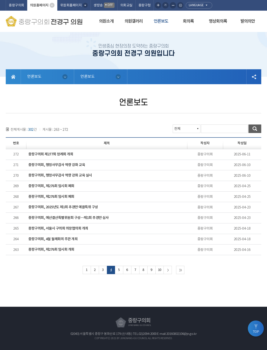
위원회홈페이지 (71, 5)
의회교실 (126, 5)
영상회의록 (218, 21)
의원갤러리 (134, 21)
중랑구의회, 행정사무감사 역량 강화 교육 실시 (60, 175)
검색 (254, 128)
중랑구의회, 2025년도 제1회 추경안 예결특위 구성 (63, 207)
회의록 (188, 21)
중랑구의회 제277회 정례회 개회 (50, 154)
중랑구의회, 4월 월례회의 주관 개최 (53, 239)
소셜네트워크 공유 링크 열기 (253, 76)
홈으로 (13, 76)
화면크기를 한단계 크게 (158, 5)
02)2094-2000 (147, 334)
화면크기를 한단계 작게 (173, 5)
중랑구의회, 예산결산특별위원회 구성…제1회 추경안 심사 (68, 218)
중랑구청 (144, 5)
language (196, 5)
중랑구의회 (16, 5)
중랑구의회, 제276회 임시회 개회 (51, 249)
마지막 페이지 (180, 270)
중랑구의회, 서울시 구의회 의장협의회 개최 (58, 228)
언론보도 (161, 21)
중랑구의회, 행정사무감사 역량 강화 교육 (56, 165)
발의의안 (247, 21)
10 (159, 270)
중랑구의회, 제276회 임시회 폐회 (51, 186)
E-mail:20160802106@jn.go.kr (177, 334)
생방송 (104, 5)
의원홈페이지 (39, 5)
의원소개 (106, 21)
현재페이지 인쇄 (180, 5)
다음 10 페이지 (168, 270)
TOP (256, 331)
